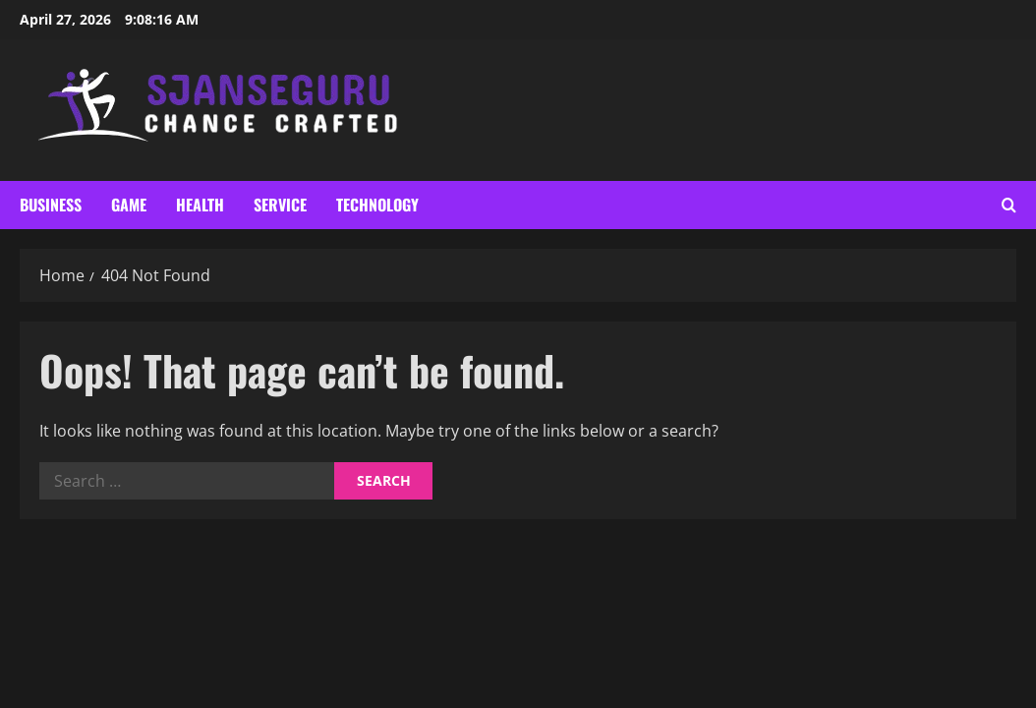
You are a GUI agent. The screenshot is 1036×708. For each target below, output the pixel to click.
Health (200, 204)
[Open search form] (1009, 205)
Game (128, 204)
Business (51, 204)
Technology (377, 204)
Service (280, 204)
